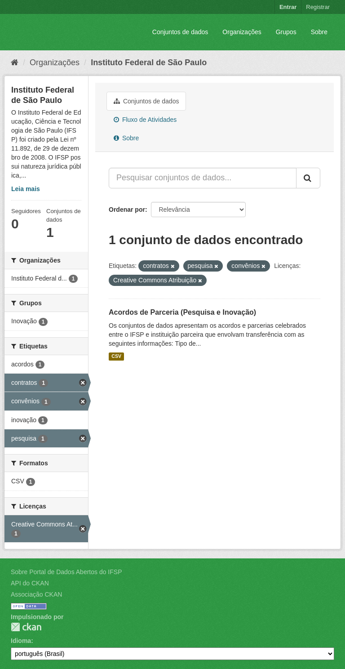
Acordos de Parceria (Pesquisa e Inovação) (182, 312)
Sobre (319, 32)
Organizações (241, 32)
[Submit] (308, 178)
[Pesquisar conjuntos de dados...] (202, 178)
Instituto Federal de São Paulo (149, 62)
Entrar (287, 7)
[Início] (14, 62)
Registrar (318, 7)
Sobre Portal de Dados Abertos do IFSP (66, 571)
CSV (116, 356)
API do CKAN (30, 583)
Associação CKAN (36, 594)
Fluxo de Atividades (145, 119)
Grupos (286, 32)
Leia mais (25, 188)
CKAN (26, 627)
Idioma (21, 640)
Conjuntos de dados (180, 32)
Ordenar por (127, 209)
